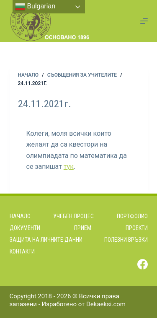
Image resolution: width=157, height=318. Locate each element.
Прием (82, 228)
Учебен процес (73, 216)
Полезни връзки (126, 239)
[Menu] (144, 21)
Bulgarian (35, 7)
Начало (20, 216)
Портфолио (132, 216)
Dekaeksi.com (106, 304)
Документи (25, 228)
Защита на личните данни (46, 239)
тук (69, 167)
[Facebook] (142, 264)
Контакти (22, 251)
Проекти (137, 228)
